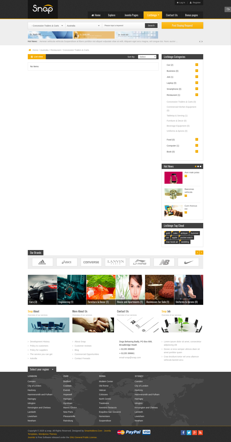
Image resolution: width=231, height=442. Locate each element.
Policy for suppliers (39, 350)
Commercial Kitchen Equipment (181, 109)
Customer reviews (83, 346)
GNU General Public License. (83, 437)
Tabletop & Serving (177, 115)
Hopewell (67, 394)
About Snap (80, 341)
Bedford (67, 381)
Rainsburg (68, 420)
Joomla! (31, 437)
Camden (32, 381)
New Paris (68, 412)
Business (172, 71)
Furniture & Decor (177, 121)
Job (170, 77)
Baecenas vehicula (189, 190)
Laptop (171, 83)
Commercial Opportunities (87, 354)
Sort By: (131, 57)
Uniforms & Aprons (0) (187, 302)
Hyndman (67, 403)
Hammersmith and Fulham (40, 394)
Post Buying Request (182, 25)
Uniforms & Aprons (177, 131)
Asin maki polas (192, 172)
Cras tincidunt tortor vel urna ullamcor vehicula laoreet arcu (181, 358)
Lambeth (32, 412)
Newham (32, 420)
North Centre (105, 399)
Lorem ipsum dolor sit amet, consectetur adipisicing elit (182, 343)
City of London (34, 386)
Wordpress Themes (48, 434)
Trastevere (104, 403)
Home (35, 50)
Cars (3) (33, 302)
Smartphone (174, 89)
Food (171, 139)
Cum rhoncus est (191, 207)
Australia (44, 50)
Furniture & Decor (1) (98, 302)
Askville (33, 358)
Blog (77, 350)
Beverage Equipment (178, 126)
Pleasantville (69, 416)
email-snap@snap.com (130, 357)
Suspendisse (105, 420)
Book (171, 151)
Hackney (32, 390)
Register (195, 2)
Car (170, 65)
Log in (181, 2)
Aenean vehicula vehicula (52, 41)
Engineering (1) (66, 302)
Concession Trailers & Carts (181, 102)
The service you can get (41, 354)
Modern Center (106, 381)
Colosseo (103, 394)
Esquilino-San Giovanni (110, 412)
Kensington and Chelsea (39, 407)
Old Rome (103, 386)
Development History (40, 341)
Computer (173, 145)
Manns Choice (70, 407)
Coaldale (67, 386)
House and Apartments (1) (130, 302)
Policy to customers (39, 346)
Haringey (32, 399)
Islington (31, 403)
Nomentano (104, 416)
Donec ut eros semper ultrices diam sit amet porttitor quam (182, 351)
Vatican (102, 390)
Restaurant (56, 50)
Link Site (42, 262)
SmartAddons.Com (93, 431)
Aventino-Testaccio (108, 407)
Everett (66, 390)
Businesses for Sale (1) (157, 302)
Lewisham (32, 416)
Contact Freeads (82, 358)
